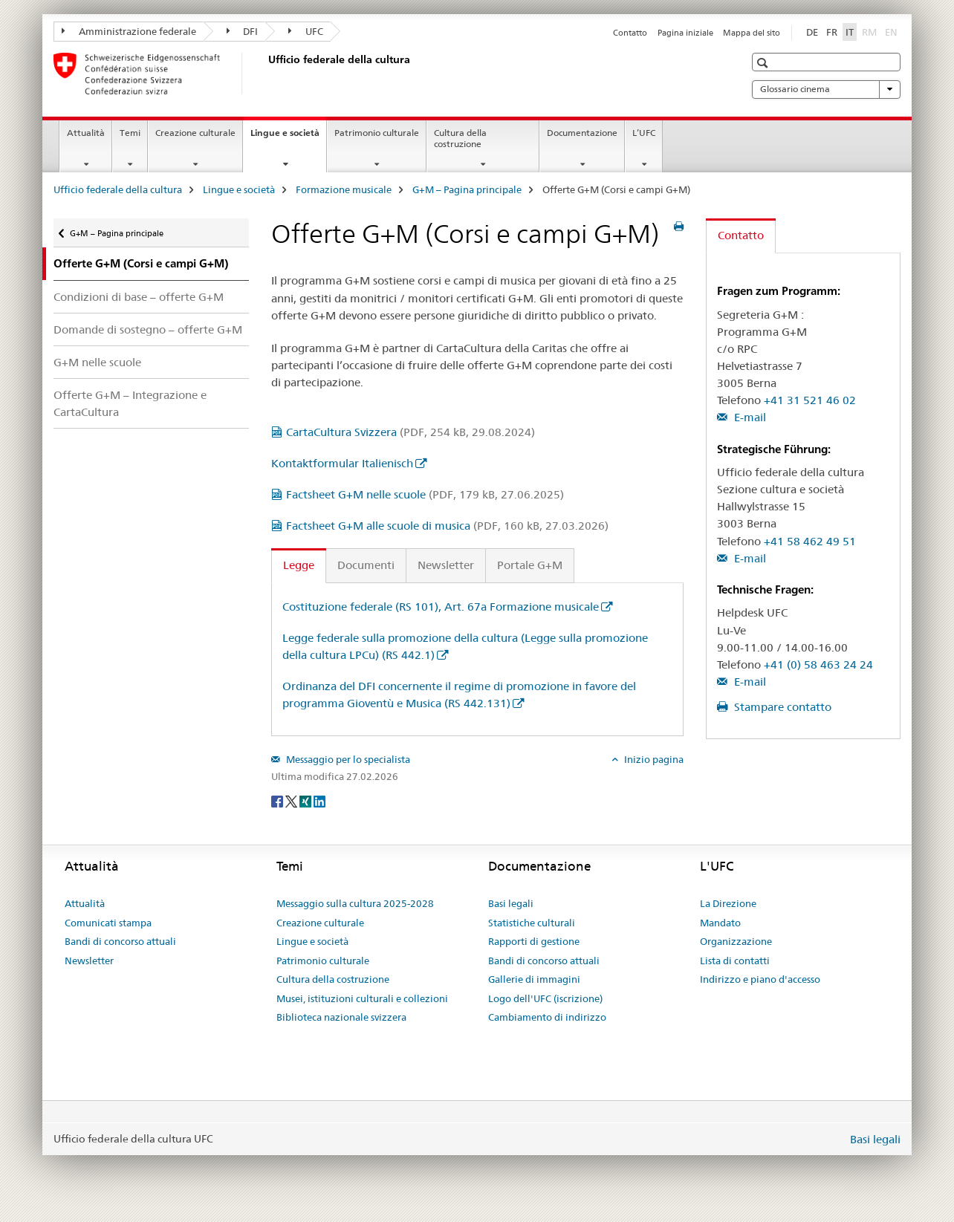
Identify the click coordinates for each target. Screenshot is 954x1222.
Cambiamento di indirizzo (547, 1017)
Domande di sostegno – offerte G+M (147, 329)
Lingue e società (288, 137)
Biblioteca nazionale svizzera (341, 1017)
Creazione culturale (195, 132)
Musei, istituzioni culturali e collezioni (362, 998)
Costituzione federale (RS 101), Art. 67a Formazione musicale (440, 606)
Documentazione (582, 132)
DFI (243, 31)
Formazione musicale (344, 189)
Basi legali (510, 903)
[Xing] (306, 801)
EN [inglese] (893, 31)
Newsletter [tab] (446, 565)
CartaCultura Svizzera (410, 432)
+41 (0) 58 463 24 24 (818, 664)
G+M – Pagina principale (467, 189)
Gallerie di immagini (534, 979)
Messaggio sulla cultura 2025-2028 (355, 903)
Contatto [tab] (741, 235)
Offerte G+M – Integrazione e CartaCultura (130, 403)
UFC (305, 31)
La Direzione (728, 903)
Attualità (86, 132)
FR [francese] (831, 32)
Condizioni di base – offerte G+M (138, 297)
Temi (130, 132)
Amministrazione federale (129, 31)
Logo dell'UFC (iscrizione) (545, 998)
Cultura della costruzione (460, 138)
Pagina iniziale (685, 32)
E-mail (748, 417)
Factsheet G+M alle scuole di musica (447, 526)
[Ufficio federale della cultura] (265, 73)
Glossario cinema (826, 89)
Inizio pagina (653, 759)
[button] (764, 62)
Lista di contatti (735, 960)
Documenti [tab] (366, 565)
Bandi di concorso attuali (120, 941)
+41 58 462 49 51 (810, 541)
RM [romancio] (871, 31)
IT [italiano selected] (850, 32)
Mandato (720, 923)
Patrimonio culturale (376, 132)
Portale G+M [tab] (529, 565)
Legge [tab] (298, 565)
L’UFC (643, 132)
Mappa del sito (751, 32)
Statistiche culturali (531, 923)
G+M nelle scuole (97, 362)
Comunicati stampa (108, 923)
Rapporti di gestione (534, 941)
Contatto (630, 32)
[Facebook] (278, 801)
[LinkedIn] (319, 801)
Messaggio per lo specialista (347, 759)
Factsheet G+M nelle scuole (425, 494)
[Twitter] (292, 801)
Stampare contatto (781, 707)
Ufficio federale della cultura (117, 189)
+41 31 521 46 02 (810, 400)
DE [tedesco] (812, 32)
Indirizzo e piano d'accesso (760, 979)
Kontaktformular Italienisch (342, 463)
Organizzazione (736, 941)
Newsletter (89, 960)
